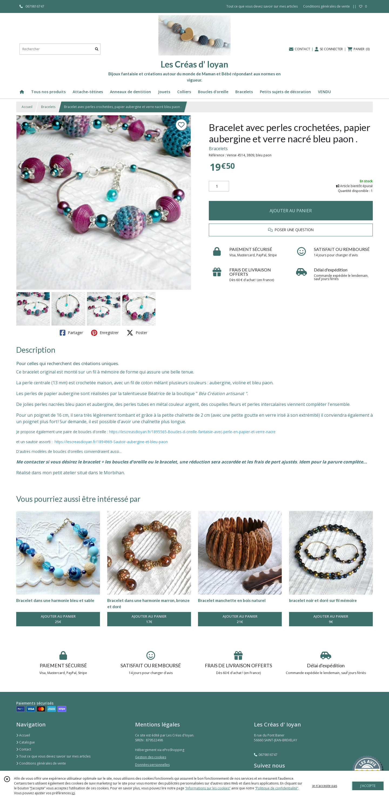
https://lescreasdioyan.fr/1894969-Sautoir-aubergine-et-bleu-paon (111, 441)
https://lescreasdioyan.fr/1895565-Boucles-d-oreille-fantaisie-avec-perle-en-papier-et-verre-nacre (192, 431)
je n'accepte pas (324, 785)
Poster (137, 332)
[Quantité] (219, 186)
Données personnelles (152, 764)
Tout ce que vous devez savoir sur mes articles (53, 756)
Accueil (27, 107)
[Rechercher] (96, 49)
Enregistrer (105, 332)
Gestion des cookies (150, 757)
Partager (71, 332)
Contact (23, 749)
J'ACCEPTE (367, 785)
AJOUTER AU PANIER (291, 211)
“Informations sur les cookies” (207, 788)
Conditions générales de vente (41, 763)
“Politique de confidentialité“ (276, 788)
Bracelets (48, 107)
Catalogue (25, 742)
